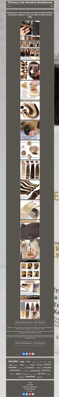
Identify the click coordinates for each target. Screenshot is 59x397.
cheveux (41, 373)
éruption (12, 374)
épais (11, 365)
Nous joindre (30, 384)
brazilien (32, 365)
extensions (30, 376)
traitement (15, 370)
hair (45, 362)
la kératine (47, 367)
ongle (22, 361)
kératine (13, 361)
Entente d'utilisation (30, 389)
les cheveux (20, 367)
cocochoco (38, 367)
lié (41, 362)
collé (31, 374)
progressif (39, 377)
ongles (49, 362)
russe (22, 371)
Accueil (30, 382)
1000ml (22, 365)
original (48, 374)
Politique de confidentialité (30, 387)
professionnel (35, 371)
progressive (25, 374)
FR (31, 391)
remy (28, 361)
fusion (18, 374)
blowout (27, 371)
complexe (34, 362)
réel (38, 362)
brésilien (46, 370)
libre (34, 374)
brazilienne (16, 365)
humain (47, 364)
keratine (27, 365)
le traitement (29, 367)
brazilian (13, 367)
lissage (39, 365)
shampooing (21, 377)
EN (29, 391)
